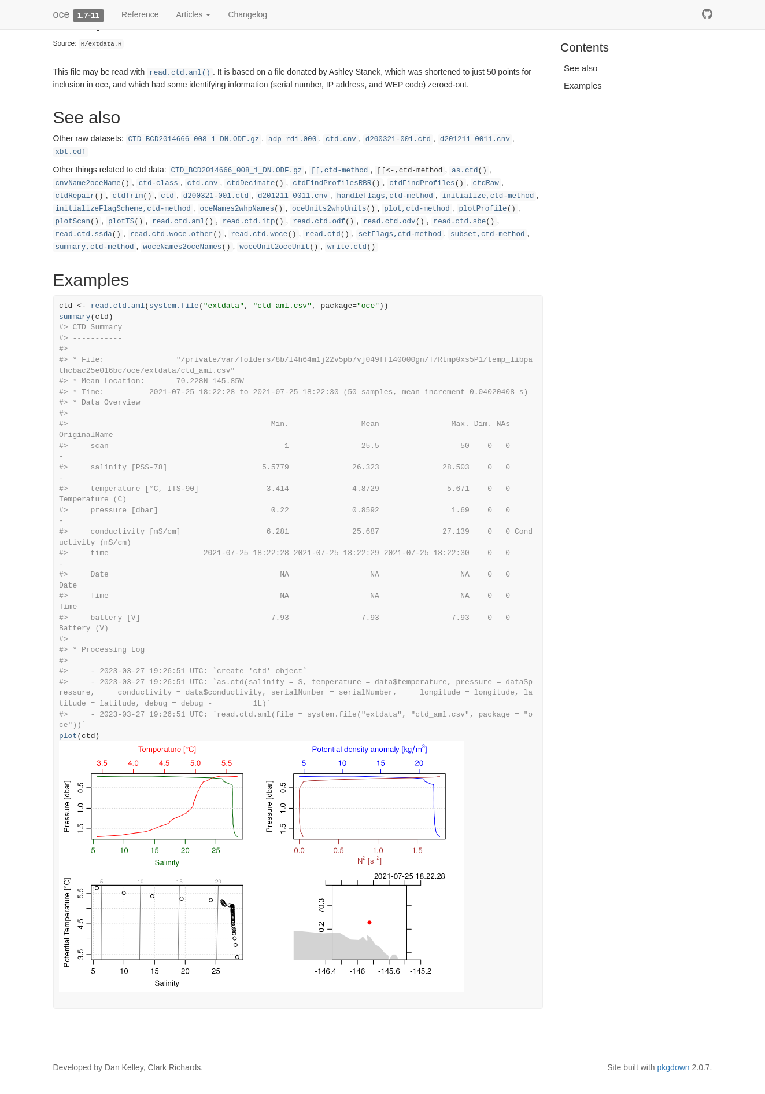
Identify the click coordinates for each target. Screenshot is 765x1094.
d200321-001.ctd (398, 139)
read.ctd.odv (389, 222)
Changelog (247, 14)
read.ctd (322, 234)
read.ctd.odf (319, 222)
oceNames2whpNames (237, 209)
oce (61, 14)
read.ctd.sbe (460, 222)
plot (68, 736)
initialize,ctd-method (488, 196)
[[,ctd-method (339, 171)
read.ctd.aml (178, 222)
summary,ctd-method (95, 247)
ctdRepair (75, 196)
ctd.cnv (341, 139)
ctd (167, 196)
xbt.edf (71, 152)
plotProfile (483, 209)
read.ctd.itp (249, 222)
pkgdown (673, 1067)
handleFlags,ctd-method (385, 196)
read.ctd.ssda (84, 234)
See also (580, 68)
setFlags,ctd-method (400, 234)
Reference (140, 14)
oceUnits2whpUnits (329, 209)
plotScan (73, 222)
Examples (583, 85)
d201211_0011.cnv (475, 139)
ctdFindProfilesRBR (332, 183)
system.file (174, 306)
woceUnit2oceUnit (274, 247)
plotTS (121, 222)
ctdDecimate (251, 183)
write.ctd (347, 247)
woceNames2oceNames (182, 247)
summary (75, 317)
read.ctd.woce (259, 234)
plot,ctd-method (416, 209)
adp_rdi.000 (292, 139)
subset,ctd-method (487, 234)
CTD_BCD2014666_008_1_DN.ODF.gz (194, 139)
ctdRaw (486, 183)
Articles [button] (193, 14)
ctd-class (158, 183)
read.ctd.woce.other (171, 234)
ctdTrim (127, 196)
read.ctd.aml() (179, 73)
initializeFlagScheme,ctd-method (123, 209)
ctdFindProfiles (421, 183)
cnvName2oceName (88, 183)
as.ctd (465, 171)
